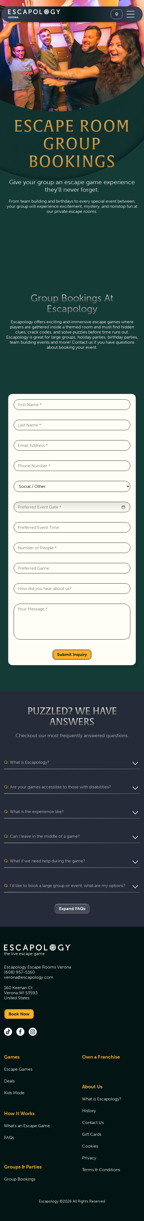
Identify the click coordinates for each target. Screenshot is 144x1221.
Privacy (89, 1157)
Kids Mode (14, 1092)
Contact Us (93, 1122)
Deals (9, 1080)
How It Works (19, 1113)
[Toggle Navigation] (131, 14)
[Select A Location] (117, 14)
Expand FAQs (72, 908)
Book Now (19, 1013)
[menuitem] (36, 1078)
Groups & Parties (23, 1167)
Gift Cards (91, 1134)
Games (12, 1057)
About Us (92, 1087)
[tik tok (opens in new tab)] (8, 1032)
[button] (123, 507)
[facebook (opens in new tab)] (20, 1032)
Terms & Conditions (101, 1169)
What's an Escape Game (27, 1125)
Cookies (90, 1146)
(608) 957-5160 (19, 972)
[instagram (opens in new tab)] (33, 1032)
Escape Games (18, 1069)
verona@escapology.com (28, 977)
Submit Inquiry (72, 654)
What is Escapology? (101, 1098)
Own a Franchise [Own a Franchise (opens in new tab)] (101, 1057)
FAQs (9, 1137)
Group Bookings (19, 1179)
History (89, 1110)
